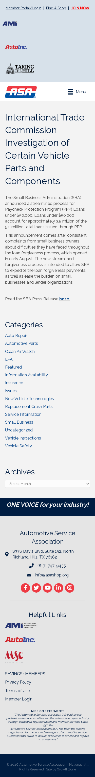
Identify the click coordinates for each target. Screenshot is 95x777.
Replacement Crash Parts (29, 406)
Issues (11, 390)
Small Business (19, 422)
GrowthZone (66, 769)
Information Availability (26, 375)
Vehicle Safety (18, 446)
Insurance (14, 382)
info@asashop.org (52, 575)
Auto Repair (16, 335)
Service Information (23, 414)
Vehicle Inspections (23, 438)
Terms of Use (17, 690)
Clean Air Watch (20, 351)
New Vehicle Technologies (29, 398)
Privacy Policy (18, 682)
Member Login (18, 699)
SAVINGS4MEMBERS (25, 673)
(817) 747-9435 (51, 565)
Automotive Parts (21, 343)
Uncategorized (19, 430)
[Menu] (77, 91)
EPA (9, 359)
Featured (13, 367)
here (64, 299)
